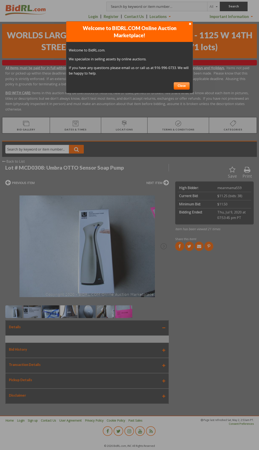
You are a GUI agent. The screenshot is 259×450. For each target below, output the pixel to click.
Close (182, 85)
